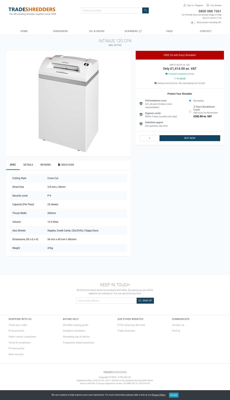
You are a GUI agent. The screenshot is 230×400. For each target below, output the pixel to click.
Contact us (178, 325)
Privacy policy (16, 348)
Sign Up (145, 300)
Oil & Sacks (96, 31)
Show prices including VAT (209, 22)
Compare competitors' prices (179, 74)
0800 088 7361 (210, 11)
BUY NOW (189, 138)
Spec (13, 164)
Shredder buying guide (75, 325)
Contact (206, 31)
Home (24, 31)
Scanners (133, 31)
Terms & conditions (20, 342)
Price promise (16, 331)
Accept (173, 395)
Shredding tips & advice (76, 336)
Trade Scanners (126, 331)
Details (28, 164)
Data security (16, 354)
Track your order (18, 325)
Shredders (60, 31)
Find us (176, 331)
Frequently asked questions (78, 342)
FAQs (169, 31)
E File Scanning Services (131, 325)
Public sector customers (22, 336)
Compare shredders (74, 331)
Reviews (45, 164)
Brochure (66, 164)
